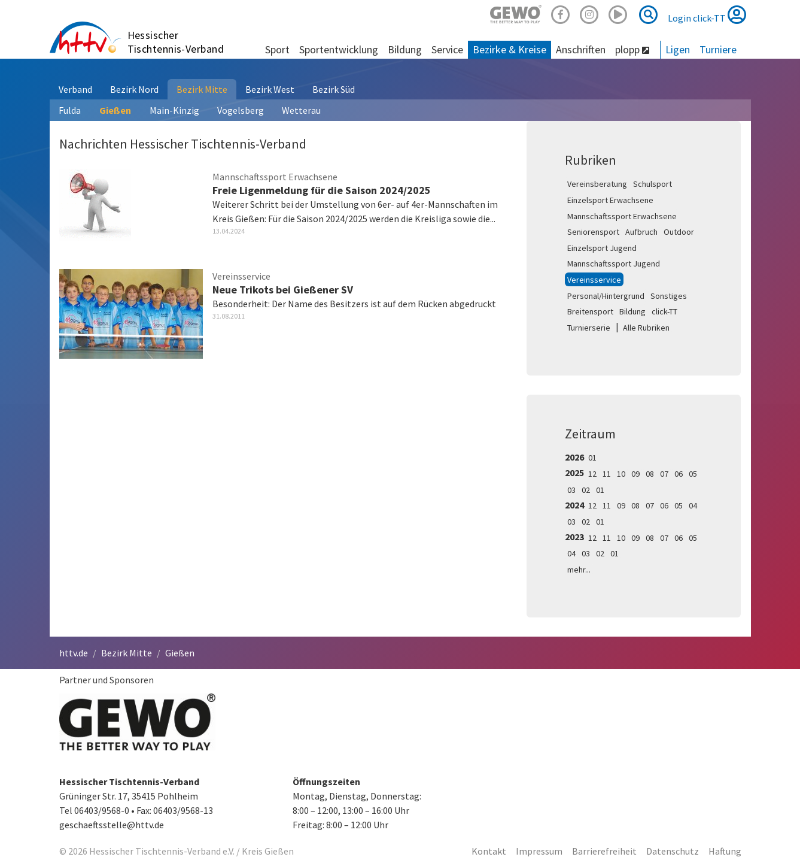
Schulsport (652, 183)
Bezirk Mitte (202, 89)
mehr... (579, 569)
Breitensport (590, 311)
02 (586, 490)
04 (693, 505)
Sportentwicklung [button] (338, 49)
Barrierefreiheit (604, 851)
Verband (75, 89)
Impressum (539, 851)
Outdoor (679, 231)
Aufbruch (641, 231)
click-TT (664, 311)
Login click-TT (707, 14)
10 (621, 473)
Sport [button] (277, 49)
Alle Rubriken (646, 327)
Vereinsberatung (597, 183)
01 (592, 457)
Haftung (724, 851)
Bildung (632, 311)
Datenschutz (672, 851)
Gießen (115, 110)
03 (571, 490)
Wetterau (301, 110)
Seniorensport (593, 231)
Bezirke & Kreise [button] (509, 49)
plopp (632, 49)
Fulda (70, 110)
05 (693, 473)
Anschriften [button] (581, 49)
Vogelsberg (240, 110)
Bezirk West (269, 89)
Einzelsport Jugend (602, 248)
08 (650, 473)
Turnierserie (588, 327)
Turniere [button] (718, 49)
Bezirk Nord (134, 89)
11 (607, 473)
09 (635, 473)
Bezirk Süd (333, 89)
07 (664, 473)
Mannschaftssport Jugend (613, 263)
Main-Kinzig (174, 110)
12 (592, 473)
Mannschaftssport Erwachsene (622, 216)
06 (678, 473)
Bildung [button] (405, 49)
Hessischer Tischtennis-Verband (175, 42)
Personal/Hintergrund (605, 295)
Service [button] (447, 49)
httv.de (73, 653)
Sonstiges (668, 295)
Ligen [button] (677, 49)
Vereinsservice (594, 279)
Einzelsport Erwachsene (610, 200)
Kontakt (489, 851)
